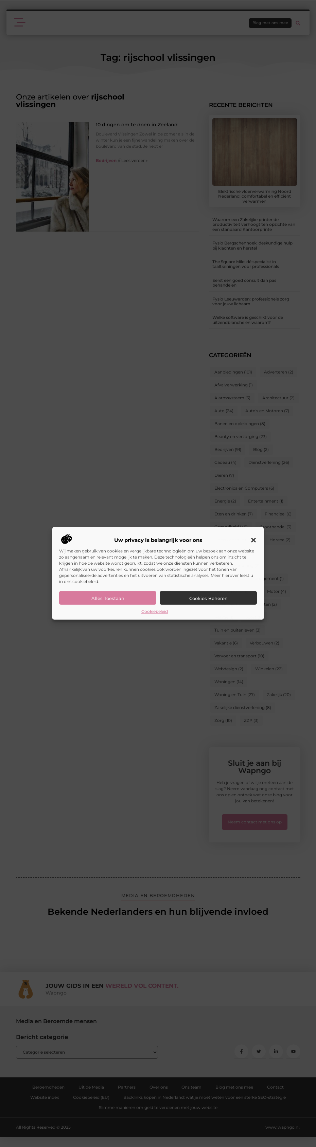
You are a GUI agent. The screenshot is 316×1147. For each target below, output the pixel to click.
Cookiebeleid (154, 611)
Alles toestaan (107, 598)
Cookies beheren (208, 598)
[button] (253, 540)
